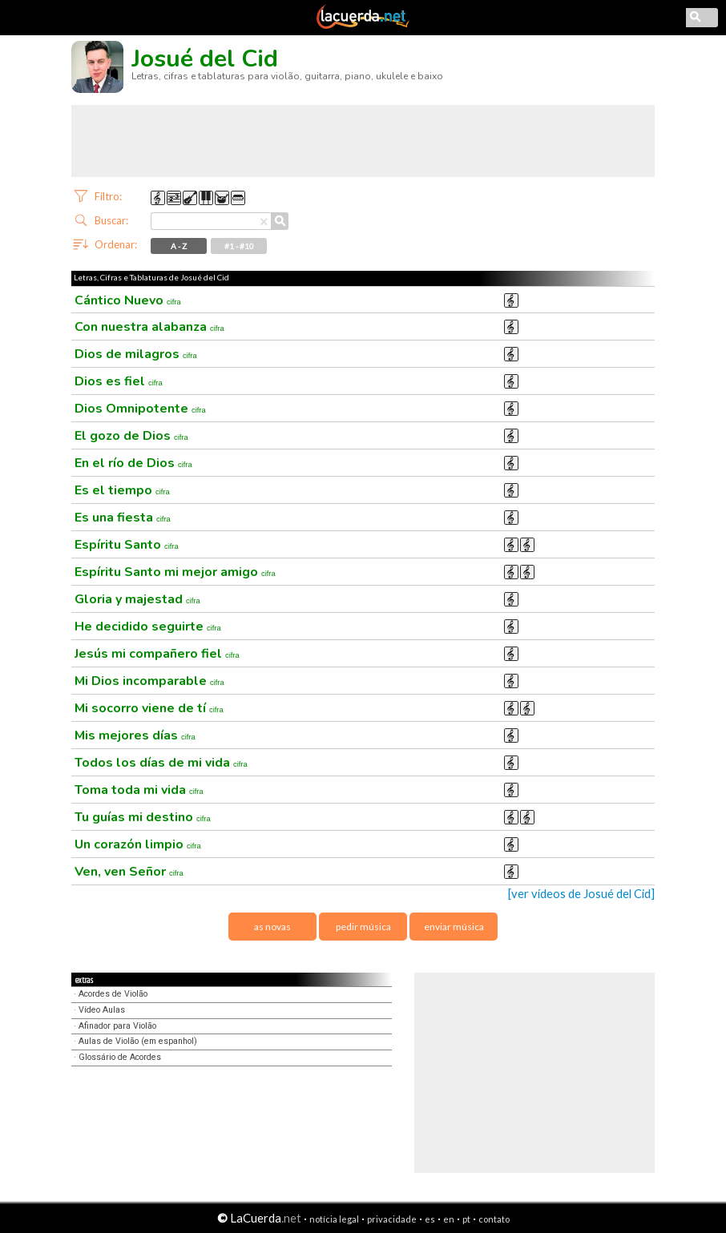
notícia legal (334, 1219)
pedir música (363, 927)
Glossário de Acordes (120, 1057)
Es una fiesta (123, 517)
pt (466, 1219)
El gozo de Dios (131, 436)
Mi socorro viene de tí (149, 708)
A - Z (179, 246)
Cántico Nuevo (128, 300)
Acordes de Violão (113, 994)
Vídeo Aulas (102, 1010)
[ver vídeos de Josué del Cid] (581, 894)
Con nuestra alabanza (149, 327)
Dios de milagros (136, 354)
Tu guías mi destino (143, 817)
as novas (272, 927)
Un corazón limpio (138, 844)
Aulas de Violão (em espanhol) (138, 1041)
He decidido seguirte (148, 626)
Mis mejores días (135, 735)
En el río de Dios (133, 463)
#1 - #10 (239, 246)
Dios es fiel (119, 381)
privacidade (392, 1219)
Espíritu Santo (127, 545)
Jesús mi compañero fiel (157, 654)
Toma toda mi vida (139, 790)
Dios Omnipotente (140, 408)
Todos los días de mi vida (161, 763)
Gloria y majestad (137, 599)
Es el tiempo (122, 490)
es (430, 1219)
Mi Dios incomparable (149, 681)
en (448, 1219)
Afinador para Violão (117, 1026)
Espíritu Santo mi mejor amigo (175, 572)
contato (494, 1219)
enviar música (454, 927)
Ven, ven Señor (129, 871)
